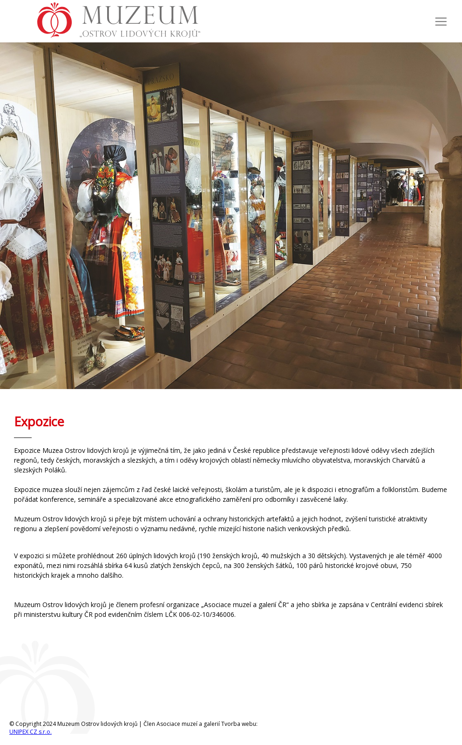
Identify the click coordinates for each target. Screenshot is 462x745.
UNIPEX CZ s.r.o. (30, 732)
